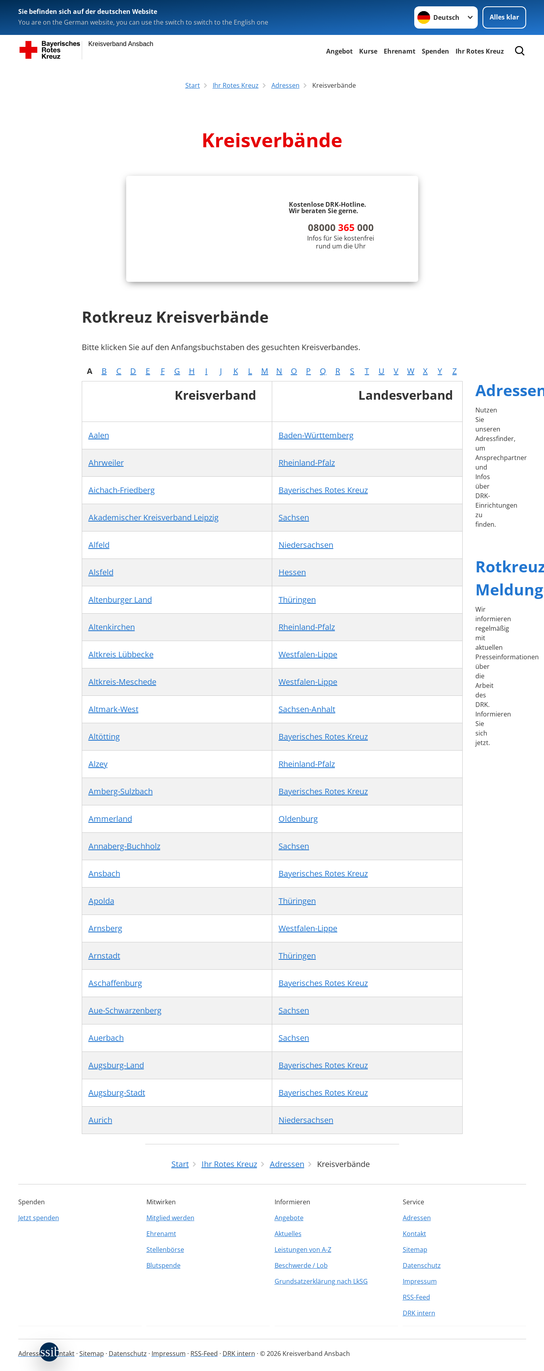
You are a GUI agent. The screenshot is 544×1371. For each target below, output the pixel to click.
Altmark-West (113, 711)
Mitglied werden (170, 1217)
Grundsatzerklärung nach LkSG (321, 1281)
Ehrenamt (399, 51)
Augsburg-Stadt (116, 1094)
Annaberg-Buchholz (124, 848)
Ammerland (110, 820)
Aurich (100, 1122)
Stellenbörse (165, 1249)
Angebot (339, 51)
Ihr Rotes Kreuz (480, 51)
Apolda (101, 902)
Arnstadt (104, 957)
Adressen (417, 1217)
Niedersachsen (306, 546)
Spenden (435, 51)
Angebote (289, 1217)
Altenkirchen (111, 629)
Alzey (98, 766)
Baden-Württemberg (316, 437)
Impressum (420, 1281)
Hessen (292, 574)
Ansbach (104, 875)
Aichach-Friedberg (121, 492)
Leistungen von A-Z (303, 1249)
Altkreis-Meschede (122, 683)
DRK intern (419, 1313)
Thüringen (297, 601)
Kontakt (414, 1233)
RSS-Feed (416, 1297)
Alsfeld (100, 574)
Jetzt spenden (38, 1217)
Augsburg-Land (116, 1067)
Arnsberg (105, 930)
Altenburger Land (120, 601)
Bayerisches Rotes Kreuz (323, 492)
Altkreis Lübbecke (121, 656)
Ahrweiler (106, 464)
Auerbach (106, 1039)
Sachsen (294, 519)
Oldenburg (298, 820)
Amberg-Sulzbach (120, 793)
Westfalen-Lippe (308, 656)
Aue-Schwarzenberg (124, 1012)
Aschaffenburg (115, 985)
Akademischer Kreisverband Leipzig (153, 519)
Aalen (98, 437)
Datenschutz (422, 1265)
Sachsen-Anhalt (307, 711)
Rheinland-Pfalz (307, 464)
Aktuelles (288, 1233)
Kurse (368, 51)
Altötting (104, 738)
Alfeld (99, 546)
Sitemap (415, 1249)
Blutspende (163, 1265)
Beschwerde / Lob (301, 1265)
